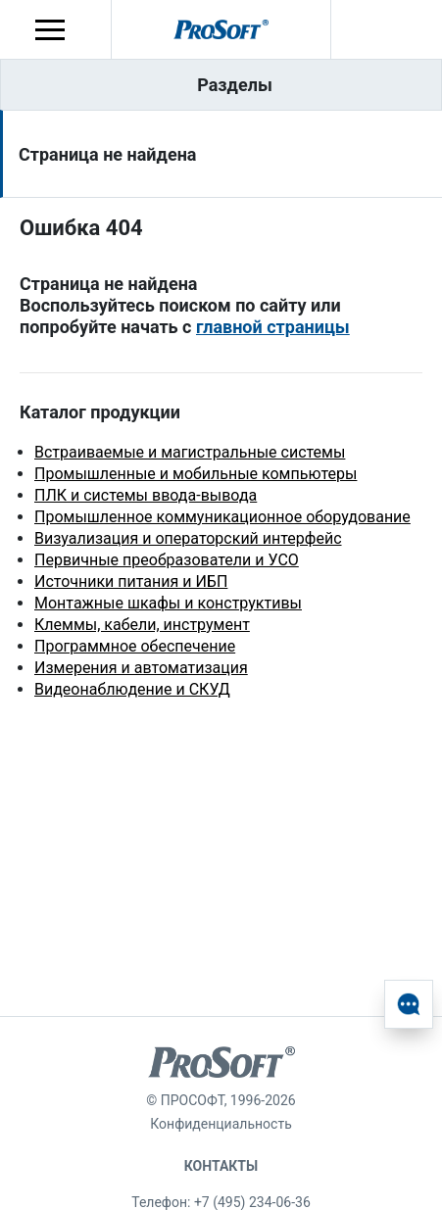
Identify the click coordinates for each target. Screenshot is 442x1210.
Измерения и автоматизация (141, 667)
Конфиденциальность (220, 1124)
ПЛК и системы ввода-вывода (145, 495)
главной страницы (273, 326)
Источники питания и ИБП (130, 581)
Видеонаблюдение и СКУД (132, 689)
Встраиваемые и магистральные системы (189, 452)
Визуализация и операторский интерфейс (188, 538)
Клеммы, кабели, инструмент (142, 624)
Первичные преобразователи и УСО (166, 560)
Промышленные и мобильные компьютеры (195, 473)
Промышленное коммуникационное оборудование (222, 517)
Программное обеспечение (134, 646)
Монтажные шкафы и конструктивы (168, 603)
